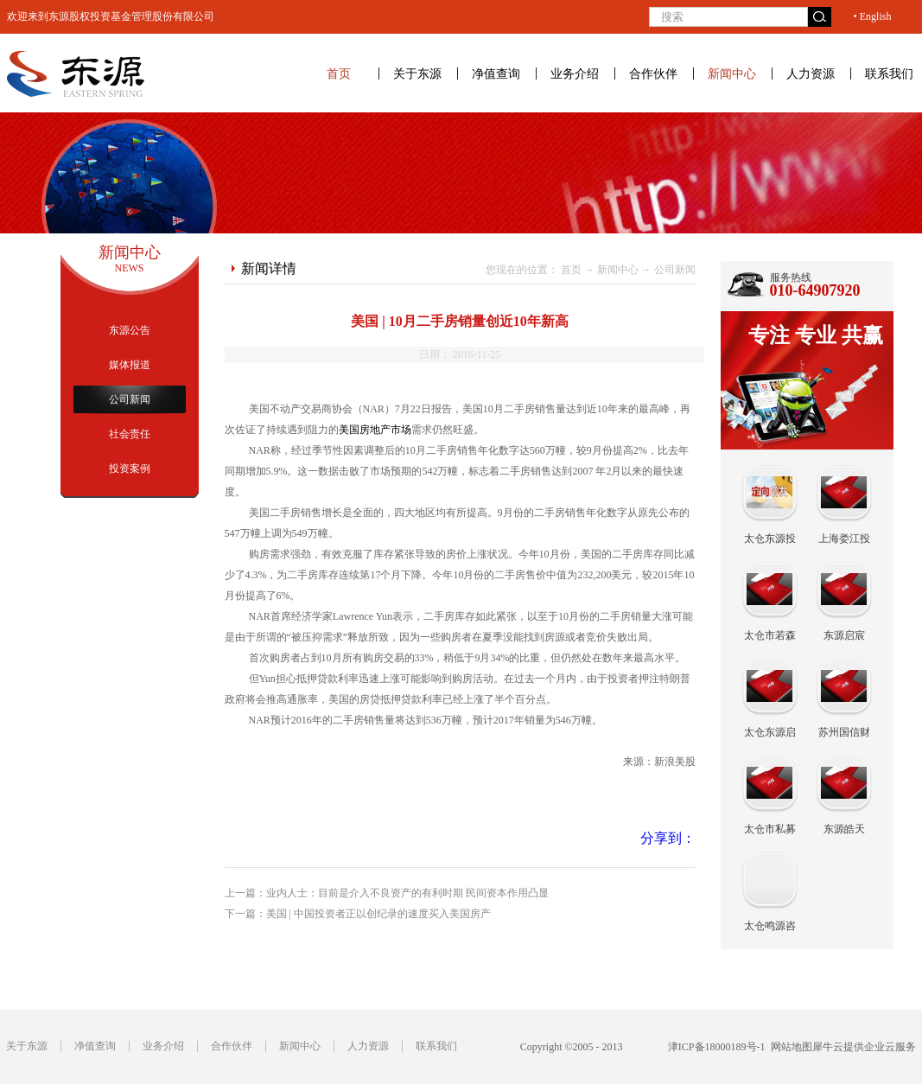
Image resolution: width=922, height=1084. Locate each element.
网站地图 (789, 1047)
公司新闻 (675, 270)
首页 (339, 73)
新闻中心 (618, 270)
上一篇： (387, 893)
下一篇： (358, 914)
